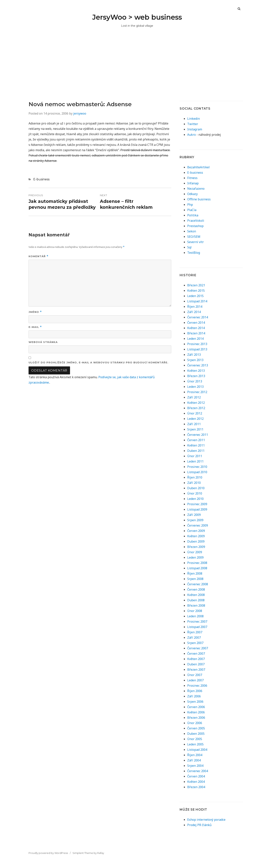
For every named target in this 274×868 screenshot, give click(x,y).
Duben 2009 (196, 541)
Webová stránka (43, 342)
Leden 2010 (195, 499)
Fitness (192, 178)
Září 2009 (194, 515)
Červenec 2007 (197, 648)
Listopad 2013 (197, 349)
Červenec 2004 (197, 771)
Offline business (199, 199)
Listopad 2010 (197, 472)
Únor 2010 (194, 493)
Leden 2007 (195, 680)
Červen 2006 (196, 707)
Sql (189, 247)
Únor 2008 (194, 611)
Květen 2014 (196, 328)
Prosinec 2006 (197, 685)
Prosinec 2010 (197, 467)
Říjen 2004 (194, 755)
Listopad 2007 (197, 627)
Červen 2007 (196, 653)
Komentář (39, 256)
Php (190, 204)
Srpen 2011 (195, 429)
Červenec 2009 (197, 525)
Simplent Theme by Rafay (88, 852)
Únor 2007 (194, 675)
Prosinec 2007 (197, 621)
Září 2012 (194, 397)
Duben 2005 (196, 733)
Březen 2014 (196, 333)
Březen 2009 (196, 547)
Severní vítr (195, 242)
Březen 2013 (196, 376)
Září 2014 (194, 312)
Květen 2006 (196, 712)
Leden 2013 (195, 387)
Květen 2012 (196, 403)
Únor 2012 (194, 413)
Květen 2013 (196, 371)
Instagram (194, 129)
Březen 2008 (196, 605)
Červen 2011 (196, 440)
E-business (41, 179)
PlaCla (191, 210)
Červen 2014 (196, 322)
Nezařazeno (196, 188)
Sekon (191, 231)
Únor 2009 (194, 552)
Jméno (35, 312)
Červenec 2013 (197, 365)
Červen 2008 (196, 589)
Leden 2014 (195, 338)
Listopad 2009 (197, 509)
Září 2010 (194, 483)
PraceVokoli (195, 220)
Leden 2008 (195, 616)
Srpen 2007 (195, 643)
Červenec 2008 (197, 584)
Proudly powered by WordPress (48, 852)
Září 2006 (194, 696)
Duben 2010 (196, 488)
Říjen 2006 (194, 691)
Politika (192, 215)
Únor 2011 (194, 456)
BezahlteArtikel (198, 167)
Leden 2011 (195, 461)
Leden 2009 (195, 557)
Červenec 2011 (197, 435)
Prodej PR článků (199, 825)
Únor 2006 (194, 723)
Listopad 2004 (197, 750)
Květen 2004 (196, 782)
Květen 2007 (196, 659)
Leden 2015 (195, 296)
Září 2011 (194, 424)
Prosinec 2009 (197, 504)
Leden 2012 (195, 419)
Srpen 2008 (195, 579)
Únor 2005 (194, 739)
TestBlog (193, 253)
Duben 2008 (196, 600)
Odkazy (192, 194)
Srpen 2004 (195, 766)
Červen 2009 (196, 531)
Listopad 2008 (197, 568)
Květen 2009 (196, 536)
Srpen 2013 (195, 360)
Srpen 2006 (195, 701)
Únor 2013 (194, 381)
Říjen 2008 (194, 573)
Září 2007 (194, 637)
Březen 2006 (196, 717)
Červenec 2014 (197, 317)
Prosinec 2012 (197, 392)
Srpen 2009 (195, 520)
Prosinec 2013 (197, 344)
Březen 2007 (196, 669)
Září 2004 (194, 760)
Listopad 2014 (197, 301)
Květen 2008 (196, 595)
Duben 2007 (196, 664)
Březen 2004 (196, 787)
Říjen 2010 (194, 477)
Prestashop (195, 226)
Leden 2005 (195, 744)
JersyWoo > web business (137, 17)
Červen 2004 (196, 776)
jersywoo (79, 113)
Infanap (193, 183)
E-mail (35, 327)
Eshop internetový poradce (206, 819)
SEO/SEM (193, 236)
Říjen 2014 (194, 306)
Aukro (191, 134)
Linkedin (193, 118)
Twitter (192, 124)
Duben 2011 (196, 451)
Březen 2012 (196, 408)
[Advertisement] (137, 72)
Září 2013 (194, 354)
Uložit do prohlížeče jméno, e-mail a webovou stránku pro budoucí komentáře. (98, 362)
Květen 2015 (196, 290)
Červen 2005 (196, 728)
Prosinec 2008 (197, 563)
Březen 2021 (196, 285)
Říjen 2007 (194, 632)
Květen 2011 (196, 445)
